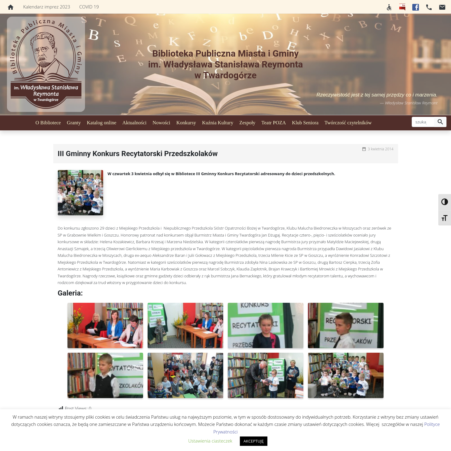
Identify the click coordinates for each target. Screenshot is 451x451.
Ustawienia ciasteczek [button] (210, 441)
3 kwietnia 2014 (380, 149)
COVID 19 (89, 7)
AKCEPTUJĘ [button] (253, 441)
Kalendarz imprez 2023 (46, 7)
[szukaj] (423, 122)
